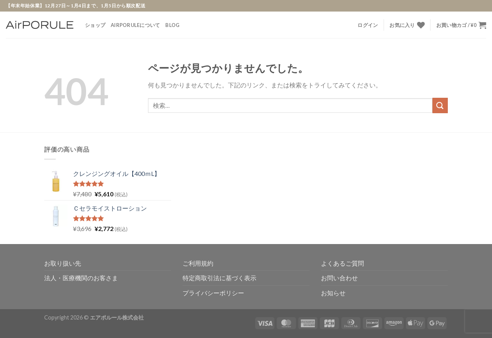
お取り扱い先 (62, 263)
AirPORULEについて (135, 25)
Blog (172, 25)
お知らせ (333, 292)
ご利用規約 (198, 263)
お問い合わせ (339, 277)
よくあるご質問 (342, 263)
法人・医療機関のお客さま (81, 277)
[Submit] (440, 105)
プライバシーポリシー (213, 292)
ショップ (95, 25)
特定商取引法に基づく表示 (219, 277)
